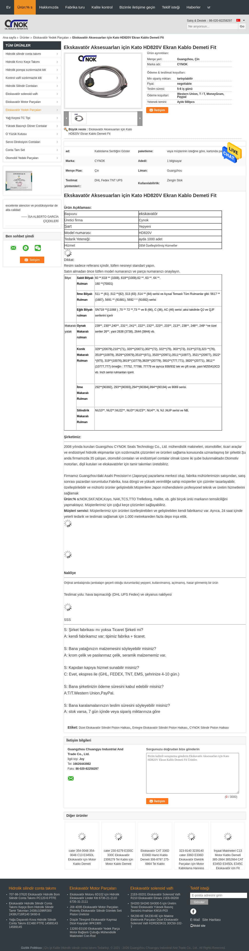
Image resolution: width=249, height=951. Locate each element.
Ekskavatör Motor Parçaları (23, 102)
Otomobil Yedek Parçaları (22, 158)
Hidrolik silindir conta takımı (23, 54)
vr (209, 7)
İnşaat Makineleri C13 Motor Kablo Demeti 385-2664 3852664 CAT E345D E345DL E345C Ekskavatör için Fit (227, 859)
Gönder (199, 902)
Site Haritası (211, 920)
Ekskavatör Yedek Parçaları (51, 37)
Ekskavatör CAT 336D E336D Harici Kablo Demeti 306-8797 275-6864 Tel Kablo (154, 857)
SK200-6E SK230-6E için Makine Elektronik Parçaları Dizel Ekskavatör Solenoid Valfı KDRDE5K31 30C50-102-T (156, 921)
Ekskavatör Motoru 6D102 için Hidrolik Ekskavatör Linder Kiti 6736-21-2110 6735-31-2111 (94, 898)
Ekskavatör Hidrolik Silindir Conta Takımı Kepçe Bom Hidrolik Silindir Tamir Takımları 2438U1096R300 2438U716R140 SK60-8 (31, 909)
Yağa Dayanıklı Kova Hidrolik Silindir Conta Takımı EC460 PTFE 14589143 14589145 (33, 923)
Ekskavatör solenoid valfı (22, 94)
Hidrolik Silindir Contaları (21, 86)
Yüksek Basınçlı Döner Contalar (26, 126)
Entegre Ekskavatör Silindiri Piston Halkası (159, 727)
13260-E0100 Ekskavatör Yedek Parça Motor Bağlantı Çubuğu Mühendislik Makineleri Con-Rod (95, 932)
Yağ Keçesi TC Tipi (18, 118)
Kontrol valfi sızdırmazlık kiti (24, 78)
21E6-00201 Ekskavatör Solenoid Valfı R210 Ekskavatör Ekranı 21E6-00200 (155, 896)
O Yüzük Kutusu (16, 134)
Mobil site (197, 925)
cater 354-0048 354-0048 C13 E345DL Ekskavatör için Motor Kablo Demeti (82, 857)
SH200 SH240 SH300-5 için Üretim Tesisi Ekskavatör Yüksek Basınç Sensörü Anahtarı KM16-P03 (153, 907)
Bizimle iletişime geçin (137, 7)
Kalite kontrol (102, 7)
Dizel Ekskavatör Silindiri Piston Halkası (104, 727)
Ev (8, 7)
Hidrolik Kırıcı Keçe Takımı (23, 62)
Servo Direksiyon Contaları (23, 142)
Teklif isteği (171, 7)
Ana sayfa (9, 37)
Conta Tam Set (15, 150)
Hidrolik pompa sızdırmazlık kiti (26, 70)
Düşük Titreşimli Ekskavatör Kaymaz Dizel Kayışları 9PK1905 (93, 921)
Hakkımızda (48, 7)
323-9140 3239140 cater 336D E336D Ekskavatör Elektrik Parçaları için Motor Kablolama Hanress (191, 859)
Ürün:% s (25, 7)
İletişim (159, 110)
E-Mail (195, 920)
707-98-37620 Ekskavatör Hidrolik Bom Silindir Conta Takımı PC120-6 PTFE (34, 896)
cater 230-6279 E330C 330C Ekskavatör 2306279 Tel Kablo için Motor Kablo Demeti (118, 857)
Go (242, 26)
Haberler (194, 7)
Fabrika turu (75, 7)
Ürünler (24, 37)
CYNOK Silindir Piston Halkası (209, 727)
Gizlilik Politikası (31, 948)
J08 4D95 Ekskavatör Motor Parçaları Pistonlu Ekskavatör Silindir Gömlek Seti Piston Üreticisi (96, 910)
